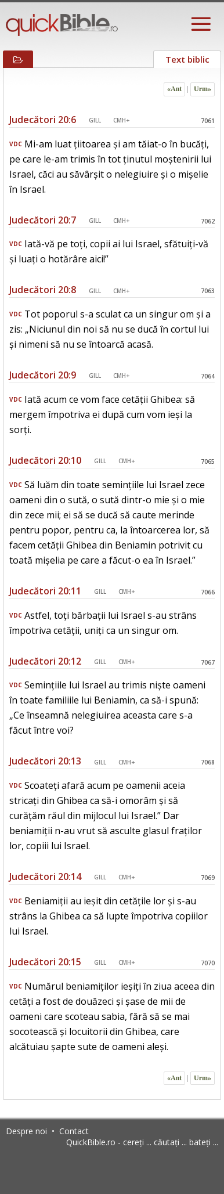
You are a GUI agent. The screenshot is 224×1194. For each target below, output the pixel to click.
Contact (74, 1131)
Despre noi (26, 1131)
